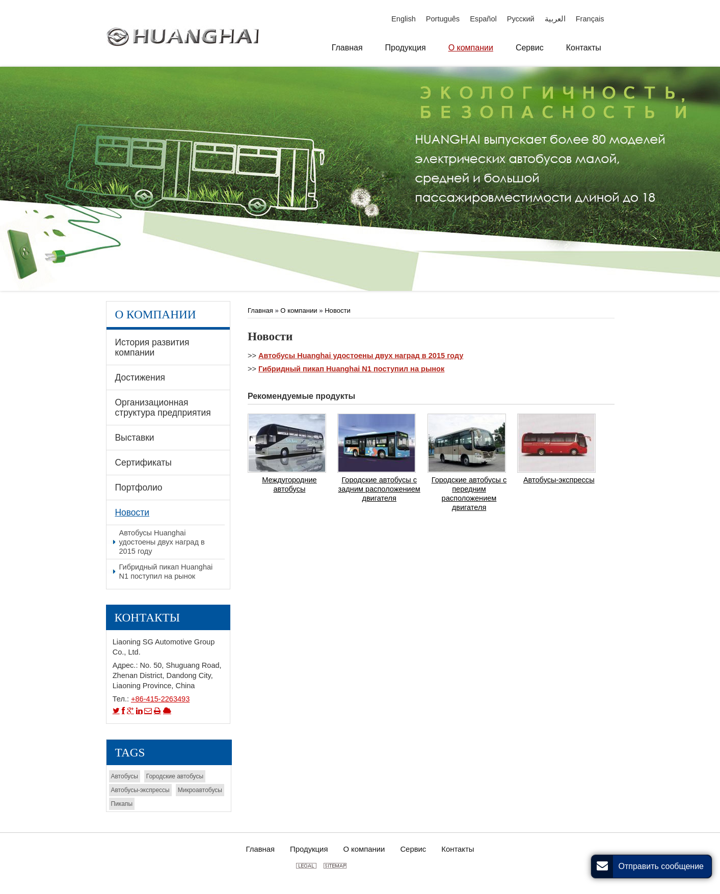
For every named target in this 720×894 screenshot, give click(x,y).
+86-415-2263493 (160, 699)
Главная (261, 310)
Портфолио (138, 487)
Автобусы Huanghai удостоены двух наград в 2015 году (360, 355)
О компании (298, 310)
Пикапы (122, 803)
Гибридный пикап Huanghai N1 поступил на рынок (351, 369)
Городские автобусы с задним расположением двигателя (379, 489)
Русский (521, 19)
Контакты (147, 617)
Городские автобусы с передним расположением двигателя (469, 493)
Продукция (309, 849)
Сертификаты (143, 462)
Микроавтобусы (200, 790)
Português (443, 19)
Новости (338, 310)
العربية (555, 19)
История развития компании (152, 347)
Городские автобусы (174, 776)
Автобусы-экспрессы (559, 480)
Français (590, 19)
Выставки (134, 437)
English (403, 19)
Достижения (140, 377)
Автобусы (124, 776)
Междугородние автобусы (289, 484)
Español (483, 19)
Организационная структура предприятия (162, 407)
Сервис (413, 849)
